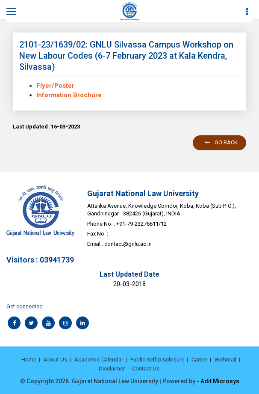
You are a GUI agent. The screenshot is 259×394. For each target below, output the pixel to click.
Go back (221, 142)
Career (199, 359)
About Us (55, 359)
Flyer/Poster (55, 86)
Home (28, 359)
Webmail (225, 359)
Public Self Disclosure (157, 359)
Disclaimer (112, 368)
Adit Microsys (219, 381)
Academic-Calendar (98, 359)
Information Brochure (69, 95)
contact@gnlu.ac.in (128, 244)
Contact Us (145, 368)
